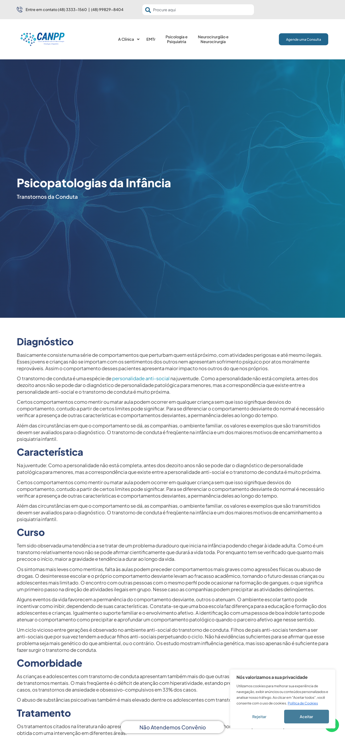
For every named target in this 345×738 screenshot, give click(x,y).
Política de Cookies (303, 703)
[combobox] (198, 9)
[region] (282, 698)
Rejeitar (259, 716)
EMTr (150, 39)
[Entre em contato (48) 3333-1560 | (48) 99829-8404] (20, 9)
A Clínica (129, 39)
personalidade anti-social (141, 378)
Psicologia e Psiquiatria (177, 39)
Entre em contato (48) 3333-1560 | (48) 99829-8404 (74, 9)
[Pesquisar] (149, 10)
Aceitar (306, 716)
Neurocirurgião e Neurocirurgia (213, 39)
